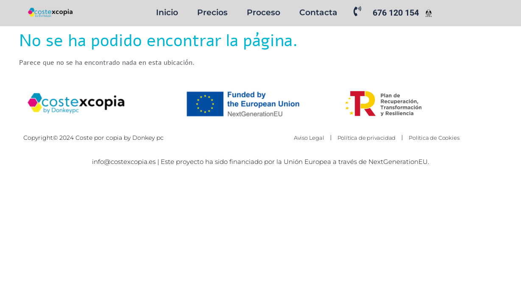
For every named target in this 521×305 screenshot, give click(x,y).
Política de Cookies (434, 137)
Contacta (318, 12)
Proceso (263, 12)
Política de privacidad (366, 137)
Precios (212, 12)
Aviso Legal (309, 137)
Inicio (167, 12)
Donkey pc (148, 137)
